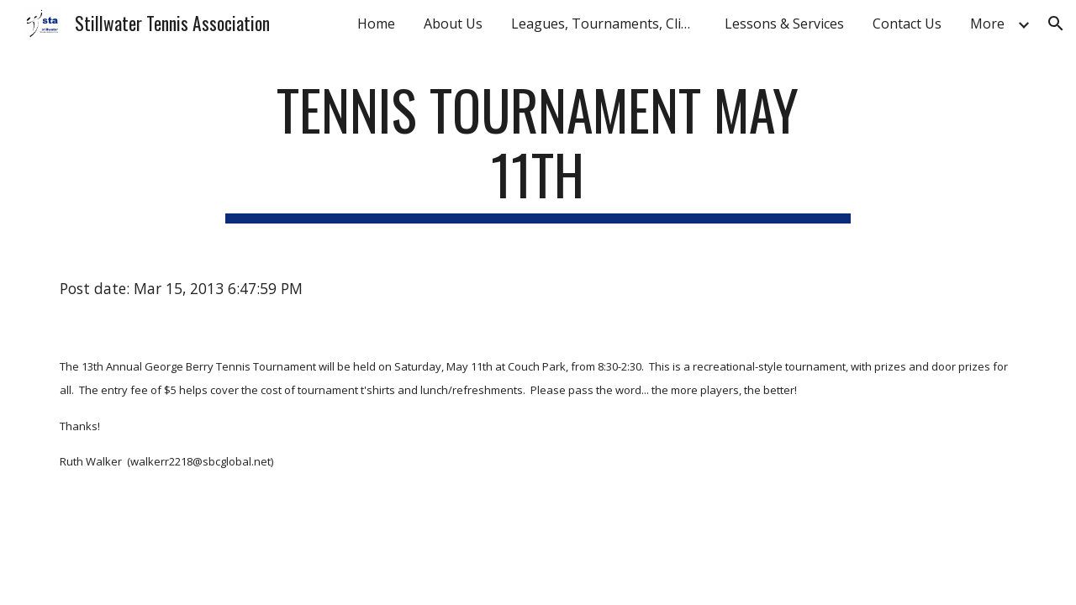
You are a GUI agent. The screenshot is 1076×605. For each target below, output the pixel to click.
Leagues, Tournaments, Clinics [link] (607, 23)
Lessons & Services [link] (784, 23)
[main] (538, 150)
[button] (1056, 23)
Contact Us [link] (907, 23)
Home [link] (376, 23)
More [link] (987, 23)
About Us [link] (453, 23)
